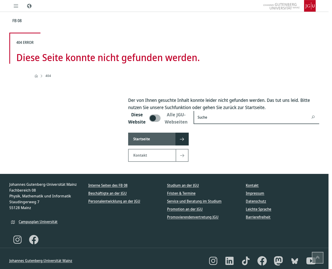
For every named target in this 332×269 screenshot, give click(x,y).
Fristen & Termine (181, 193)
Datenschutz (256, 201)
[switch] (158, 118)
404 (48, 75)
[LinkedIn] (229, 261)
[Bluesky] (294, 261)
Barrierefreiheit (258, 217)
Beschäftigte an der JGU (107, 193)
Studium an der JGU (183, 185)
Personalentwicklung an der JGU (114, 201)
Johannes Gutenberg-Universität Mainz (40, 260)
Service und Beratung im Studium (194, 201)
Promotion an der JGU (185, 209)
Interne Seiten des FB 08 (107, 185)
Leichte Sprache (258, 209)
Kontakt (252, 185)
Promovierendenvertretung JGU (193, 217)
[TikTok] (245, 261)
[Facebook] (33, 239)
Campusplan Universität (38, 221)
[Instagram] (17, 239)
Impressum (255, 193)
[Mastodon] (278, 261)
